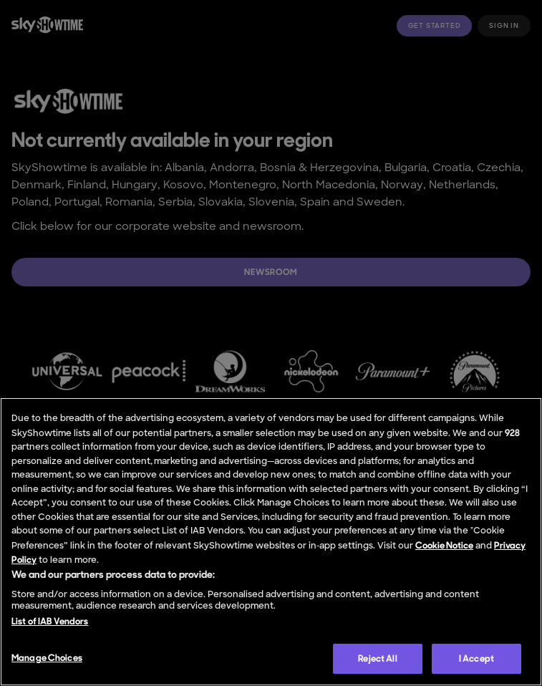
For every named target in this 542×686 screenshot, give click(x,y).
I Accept (476, 658)
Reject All (377, 658)
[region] (271, 541)
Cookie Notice (444, 545)
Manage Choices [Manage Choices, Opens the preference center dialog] (46, 658)
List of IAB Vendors (49, 621)
